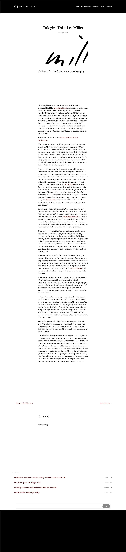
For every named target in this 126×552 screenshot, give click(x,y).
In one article (69, 184)
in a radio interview (60, 108)
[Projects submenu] (98, 6)
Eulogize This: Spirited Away (24, 403)
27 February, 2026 (108, 492)
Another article (51, 200)
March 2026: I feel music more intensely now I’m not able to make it (39, 478)
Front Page (79, 6)
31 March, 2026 (108, 477)
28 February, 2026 (108, 487)
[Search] (106, 506)
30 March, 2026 (108, 482)
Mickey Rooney (76, 268)
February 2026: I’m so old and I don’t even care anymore (35, 488)
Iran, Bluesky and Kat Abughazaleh (27, 483)
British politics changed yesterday (26, 493)
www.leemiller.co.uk (70, 217)
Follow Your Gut (105, 403)
